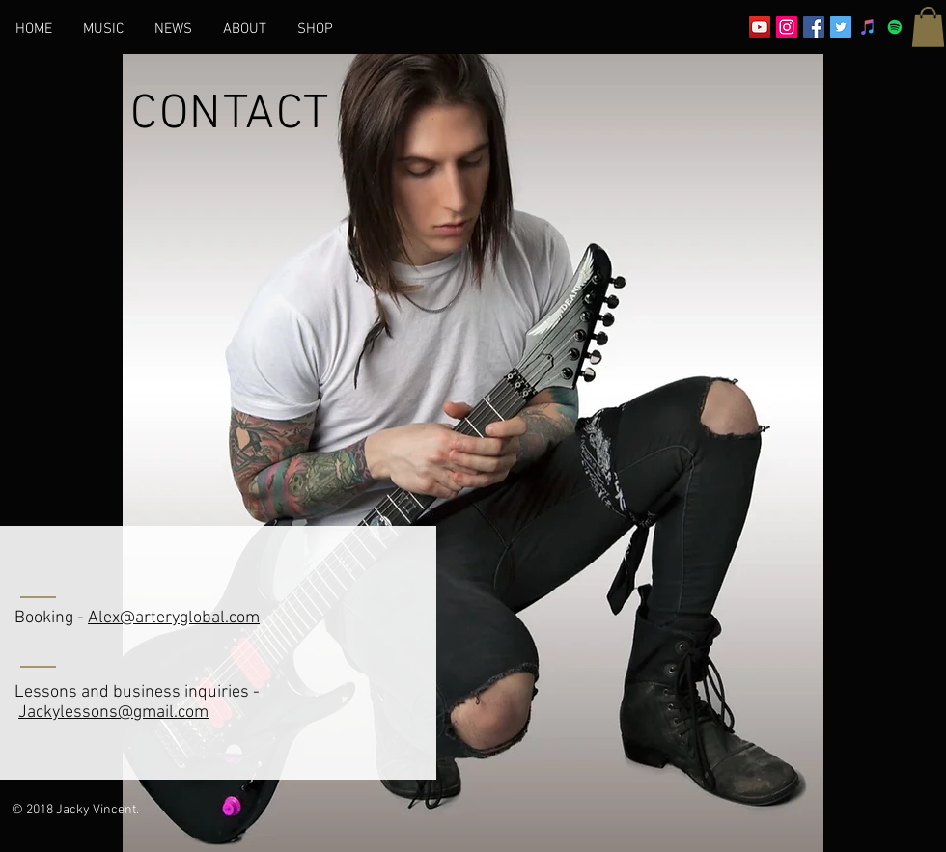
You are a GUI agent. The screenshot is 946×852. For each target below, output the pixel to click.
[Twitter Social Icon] (840, 27)
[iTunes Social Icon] (867, 27)
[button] (928, 27)
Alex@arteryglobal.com (174, 618)
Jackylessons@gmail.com (113, 712)
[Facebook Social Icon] (813, 27)
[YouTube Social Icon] (759, 27)
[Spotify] (894, 27)
